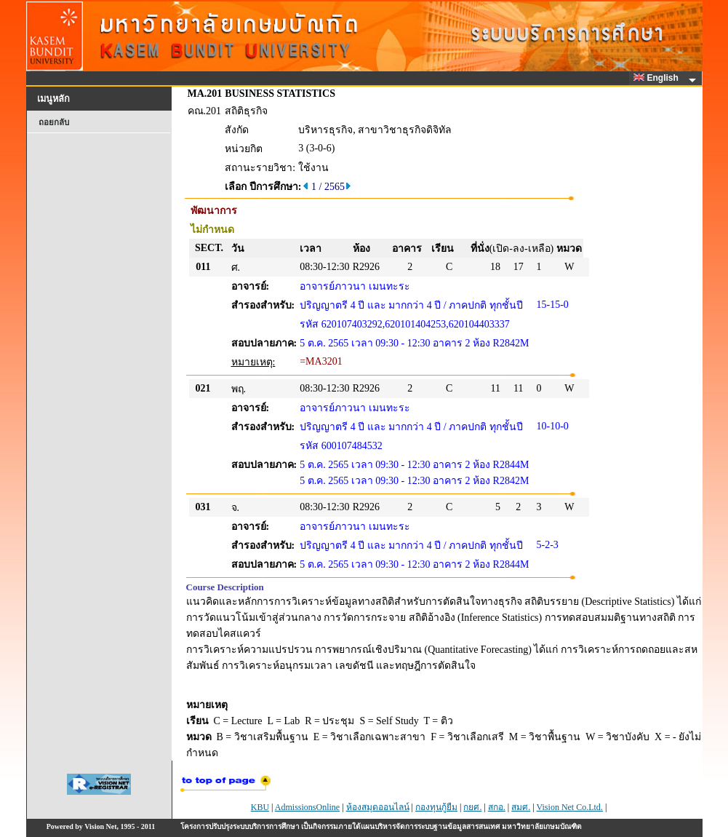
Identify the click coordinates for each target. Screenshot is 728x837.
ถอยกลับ (54, 122)
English (658, 78)
